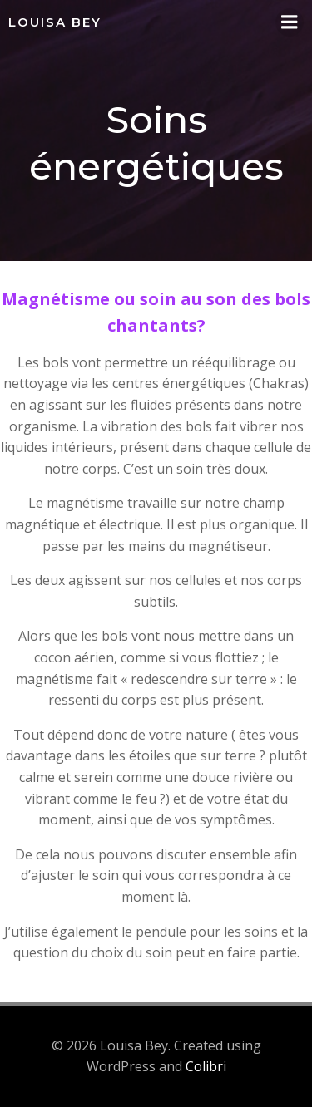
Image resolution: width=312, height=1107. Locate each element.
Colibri (206, 1066)
